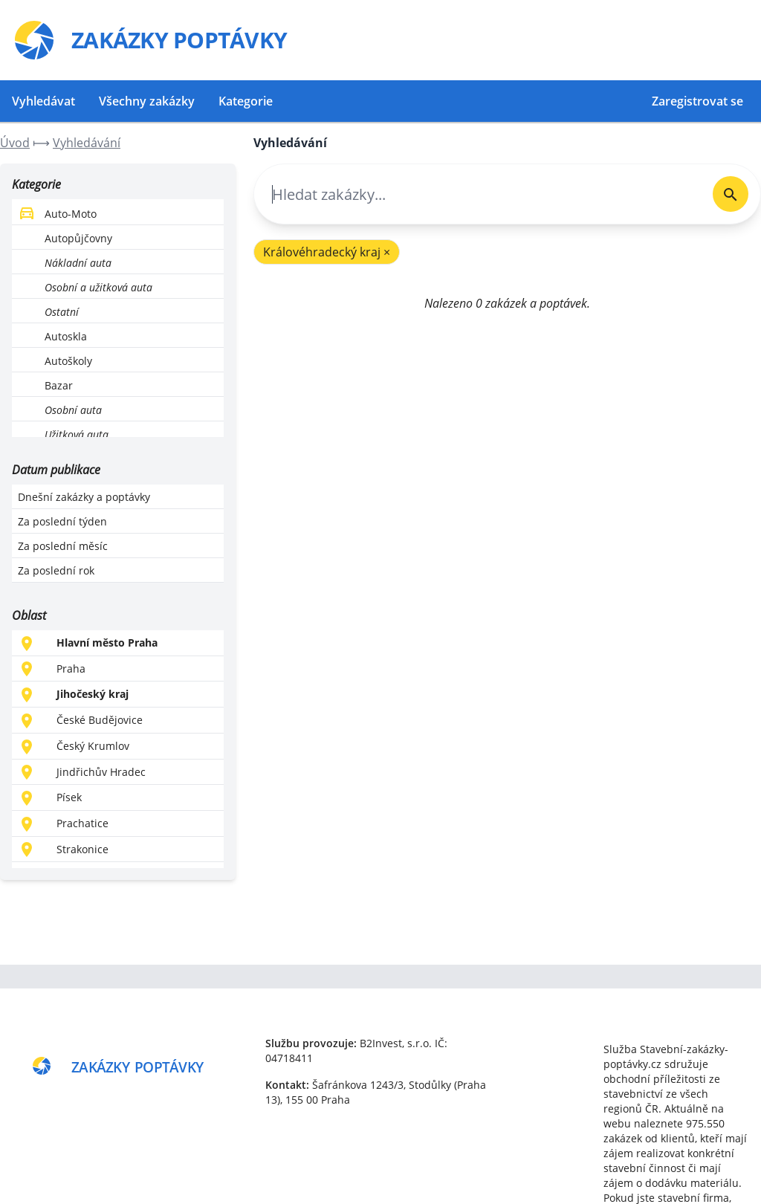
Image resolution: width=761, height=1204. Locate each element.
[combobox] (477, 194)
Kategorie (245, 101)
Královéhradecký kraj (326, 252)
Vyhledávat (43, 101)
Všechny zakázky (147, 101)
